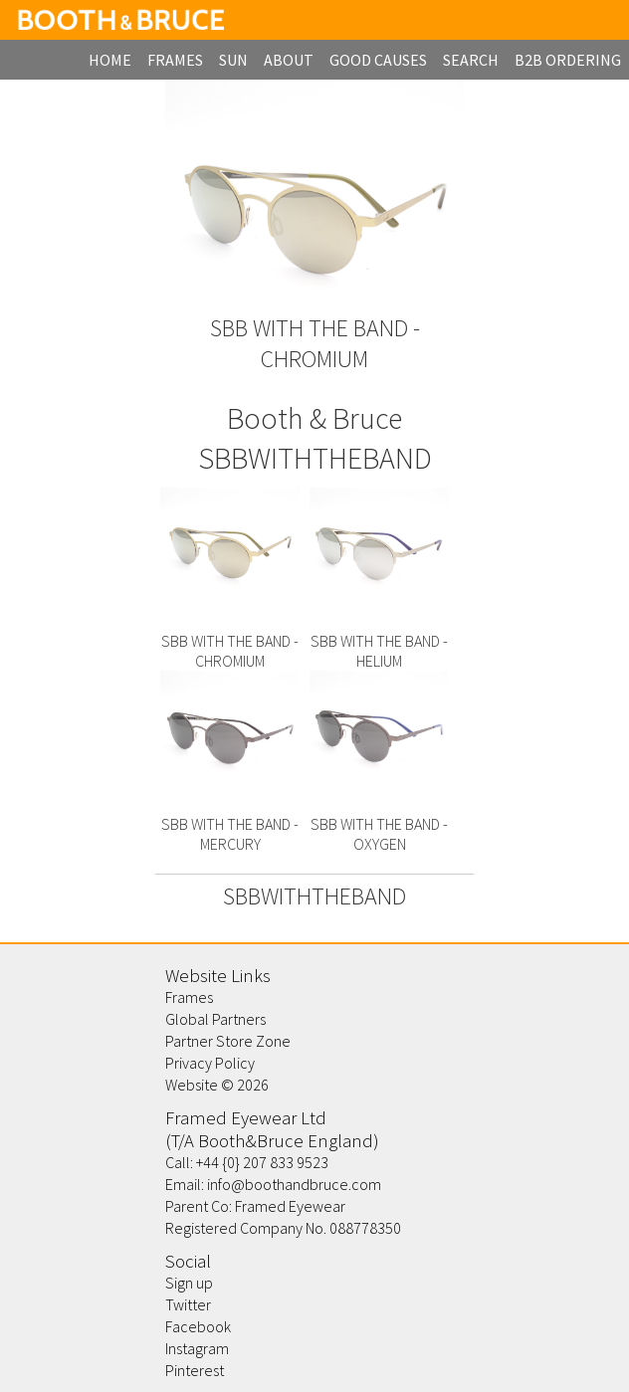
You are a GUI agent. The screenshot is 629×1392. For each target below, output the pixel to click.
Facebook (198, 1326)
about (289, 60)
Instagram (197, 1348)
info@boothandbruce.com (294, 1184)
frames (175, 60)
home (110, 60)
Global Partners (215, 1019)
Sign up (189, 1283)
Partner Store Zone (228, 1041)
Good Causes (378, 60)
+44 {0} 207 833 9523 (262, 1162)
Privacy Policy (210, 1063)
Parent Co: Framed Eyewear (255, 1206)
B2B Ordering (568, 60)
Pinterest (194, 1370)
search (471, 60)
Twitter (188, 1304)
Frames (189, 997)
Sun (233, 60)
